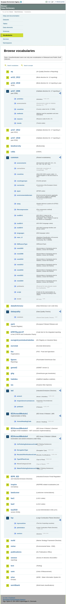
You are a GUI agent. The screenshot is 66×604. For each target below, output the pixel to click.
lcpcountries (21, 523)
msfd (13, 540)
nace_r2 (19, 237)
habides (14, 379)
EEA (12, 2)
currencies (20, 185)
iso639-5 (20, 228)
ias (12, 385)
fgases (14, 360)
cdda (13, 152)
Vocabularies (7, 35)
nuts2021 (20, 275)
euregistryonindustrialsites (22, 340)
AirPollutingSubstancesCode (26, 444)
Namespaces (7, 43)
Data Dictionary (19, 12)
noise (13, 546)
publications (16, 552)
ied (12, 391)
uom (13, 571)
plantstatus (21, 527)
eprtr (13, 324)
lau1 (12, 498)
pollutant (20, 406)
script (19, 292)
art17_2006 (15, 91)
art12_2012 (15, 77)
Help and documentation (11, 16)
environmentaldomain (24, 195)
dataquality (15, 312)
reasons (20, 119)
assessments (21, 163)
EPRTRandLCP (17, 332)
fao (12, 352)
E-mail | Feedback (9, 597)
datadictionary (17, 306)
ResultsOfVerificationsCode (26, 454)
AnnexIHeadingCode (24, 421)
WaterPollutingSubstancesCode (26, 468)
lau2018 (14, 510)
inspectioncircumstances (25, 401)
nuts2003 (20, 248)
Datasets (6, 20)
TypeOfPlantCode (23, 459)
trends (19, 123)
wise (13, 577)
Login (49, 1)
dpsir (19, 191)
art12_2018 (15, 83)
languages (20, 233)
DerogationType (22, 450)
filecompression (22, 209)
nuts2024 (20, 281)
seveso (14, 558)
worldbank (15, 585)
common (14, 157)
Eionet (11, 12)
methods (20, 113)
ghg (12, 373)
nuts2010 (20, 259)
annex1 (19, 396)
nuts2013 (20, 264)
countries (20, 109)
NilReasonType (22, 244)
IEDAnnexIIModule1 (19, 414)
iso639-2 (20, 215)
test (12, 566)
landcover (15, 493)
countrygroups (22, 181)
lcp (12, 518)
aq (12, 71)
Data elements (8, 27)
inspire (14, 485)
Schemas (6, 31)
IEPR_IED (15, 476)
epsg (18, 204)
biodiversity (16, 146)
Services (6, 39)
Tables (5, 23)
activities (20, 99)
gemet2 (14, 368)
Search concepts (28, 65)
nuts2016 (20, 270)
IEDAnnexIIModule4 (19, 436)
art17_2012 (15, 130)
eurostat (14, 346)
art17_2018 (15, 138)
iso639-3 (20, 223)
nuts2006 (20, 254)
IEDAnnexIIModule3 (19, 428)
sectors (19, 533)
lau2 (12, 504)
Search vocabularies (12, 65)
